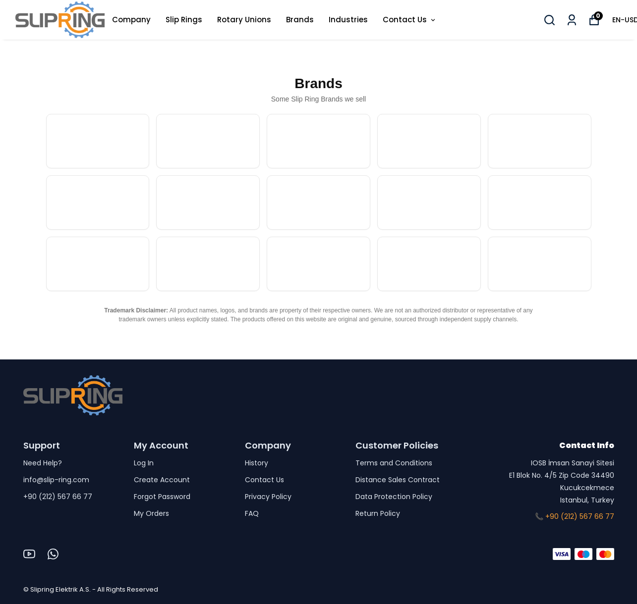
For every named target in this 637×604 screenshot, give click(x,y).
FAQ (252, 513)
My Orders (151, 513)
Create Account (162, 480)
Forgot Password (162, 497)
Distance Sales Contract (397, 480)
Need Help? (42, 463)
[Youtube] (29, 554)
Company (131, 19)
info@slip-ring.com (56, 480)
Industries (348, 19)
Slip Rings (184, 19)
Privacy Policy (268, 497)
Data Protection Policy (393, 497)
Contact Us (410, 19)
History (256, 463)
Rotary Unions (244, 19)
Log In (144, 463)
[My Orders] (572, 20)
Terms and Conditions (393, 463)
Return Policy (377, 513)
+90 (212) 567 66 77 (57, 497)
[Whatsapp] (53, 554)
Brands (300, 19)
